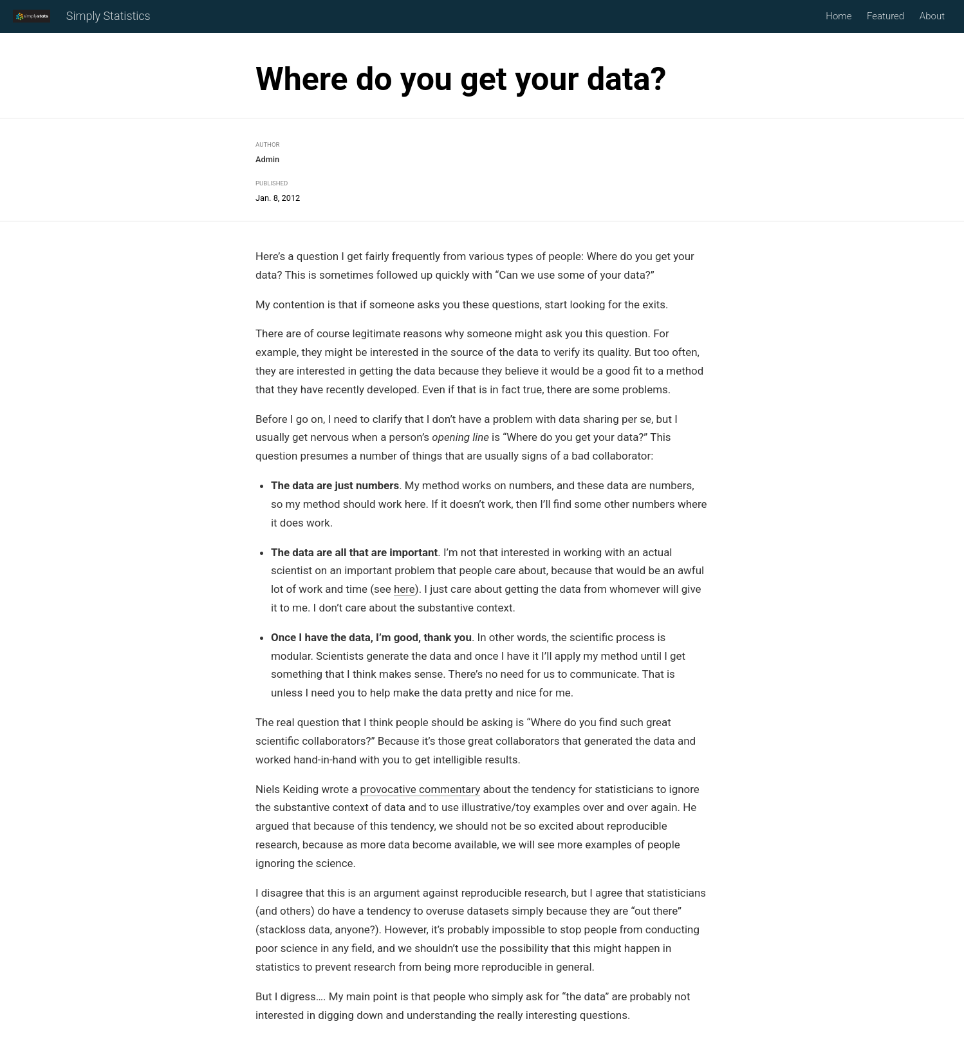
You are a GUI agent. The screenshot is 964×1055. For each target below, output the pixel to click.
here (404, 589)
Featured (885, 17)
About (932, 17)
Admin (267, 159)
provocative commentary (420, 789)
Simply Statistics (108, 17)
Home (838, 17)
